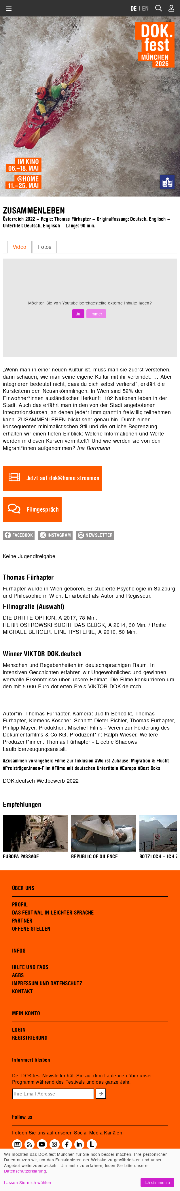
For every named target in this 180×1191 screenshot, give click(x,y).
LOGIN (19, 1030)
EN (145, 8)
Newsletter (95, 535)
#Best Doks (149, 768)
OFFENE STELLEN (31, 929)
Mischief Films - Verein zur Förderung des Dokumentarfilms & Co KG (86, 731)
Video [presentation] (19, 246)
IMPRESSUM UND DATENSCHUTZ (47, 983)
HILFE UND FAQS (30, 967)
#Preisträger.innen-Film (26, 768)
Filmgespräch (42, 509)
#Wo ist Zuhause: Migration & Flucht (132, 761)
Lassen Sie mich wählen (27, 1182)
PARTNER (22, 921)
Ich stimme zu (157, 1182)
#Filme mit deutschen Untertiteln (85, 768)
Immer (96, 314)
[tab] (19, 247)
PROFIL (20, 905)
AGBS (18, 975)
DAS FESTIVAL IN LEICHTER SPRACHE (53, 913)
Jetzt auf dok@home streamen (62, 478)
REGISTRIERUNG (30, 1038)
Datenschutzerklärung (25, 1171)
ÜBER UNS (23, 888)
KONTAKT (22, 991)
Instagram (55, 535)
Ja (78, 314)
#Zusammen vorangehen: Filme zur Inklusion (48, 761)
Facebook (19, 535)
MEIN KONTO (26, 1013)
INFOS (18, 951)
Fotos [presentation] (45, 246)
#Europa (128, 768)
